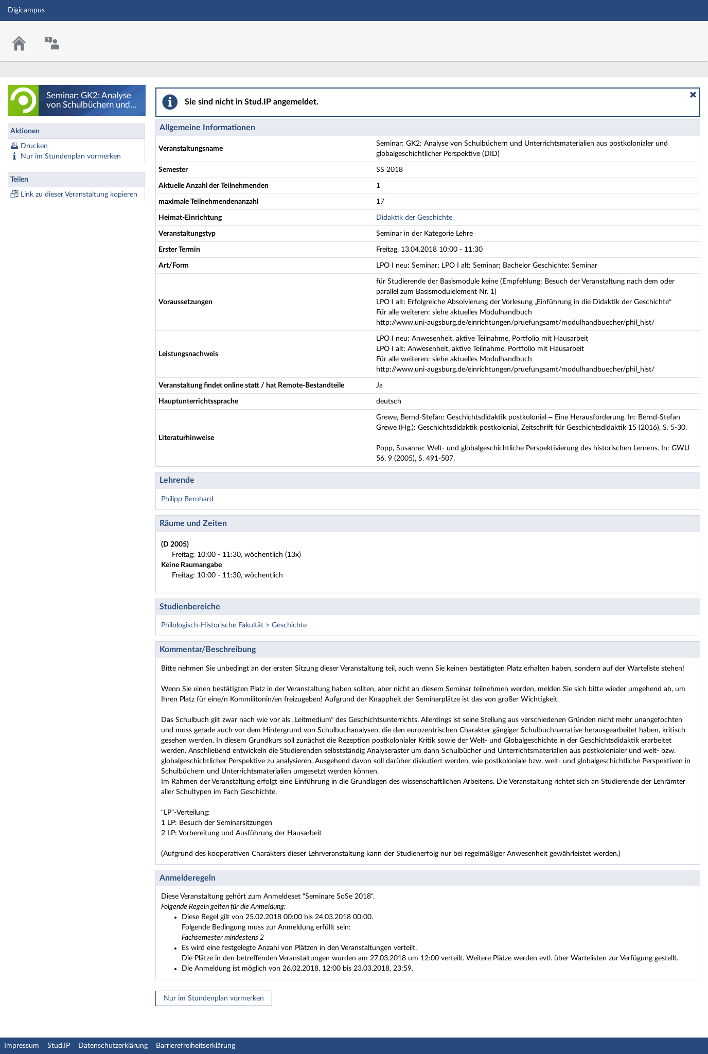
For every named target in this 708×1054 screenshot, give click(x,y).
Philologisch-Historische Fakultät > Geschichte (234, 625)
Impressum (21, 1045)
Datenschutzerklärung (113, 1045)
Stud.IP (58, 1045)
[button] (693, 95)
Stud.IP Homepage (668, 35)
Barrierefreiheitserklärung (195, 1045)
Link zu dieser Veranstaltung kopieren (79, 194)
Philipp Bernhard (187, 499)
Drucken (34, 146)
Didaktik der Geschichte (414, 217)
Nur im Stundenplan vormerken (71, 156)
